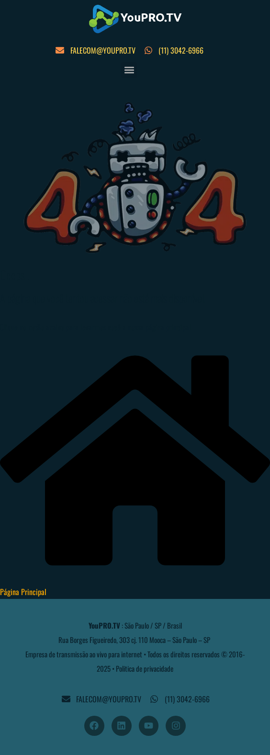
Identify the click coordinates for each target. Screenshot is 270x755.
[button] (129, 70)
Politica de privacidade (144, 668)
